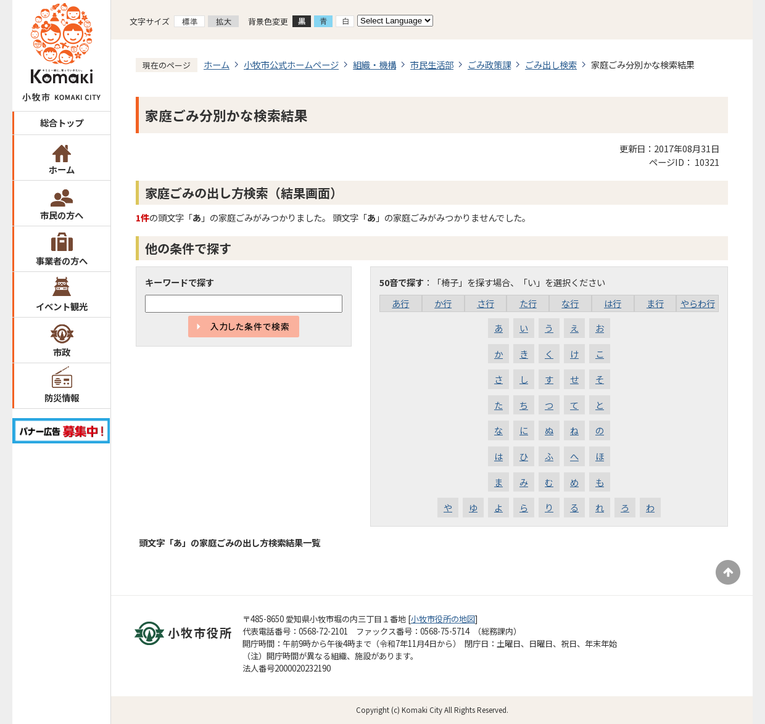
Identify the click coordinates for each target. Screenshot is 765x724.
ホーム (62, 169)
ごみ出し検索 (551, 64)
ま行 (655, 303)
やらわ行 (697, 303)
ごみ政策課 (489, 64)
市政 (61, 351)
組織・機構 (374, 64)
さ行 (485, 303)
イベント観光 (62, 306)
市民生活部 (431, 64)
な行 (570, 303)
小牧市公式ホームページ (291, 64)
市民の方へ (61, 214)
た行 (528, 303)
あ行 (400, 303)
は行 (612, 303)
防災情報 (61, 397)
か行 (443, 303)
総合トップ (61, 122)
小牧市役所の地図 (443, 619)
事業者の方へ (62, 260)
